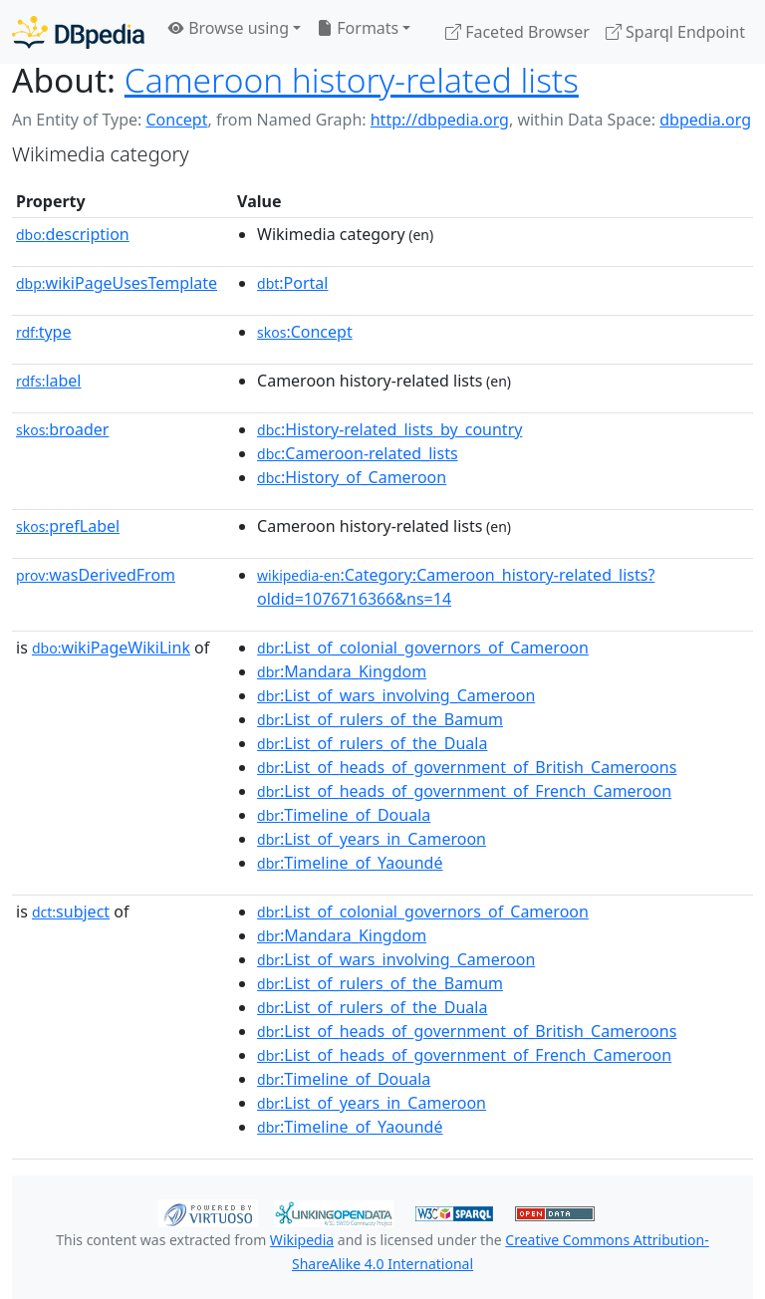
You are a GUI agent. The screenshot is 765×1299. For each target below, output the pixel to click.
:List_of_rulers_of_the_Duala (372, 743)
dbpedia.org (705, 119)
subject (71, 911)
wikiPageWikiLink (111, 647)
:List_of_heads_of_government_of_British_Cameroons (466, 767)
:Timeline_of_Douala (343, 815)
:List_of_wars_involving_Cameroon (396, 695)
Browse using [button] (228, 28)
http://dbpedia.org (440, 119)
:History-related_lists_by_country (389, 429)
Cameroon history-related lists (352, 80)
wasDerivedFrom (95, 575)
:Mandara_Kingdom (341, 671)
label (49, 380)
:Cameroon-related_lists (357, 453)
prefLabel (68, 526)
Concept (176, 119)
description (72, 234)
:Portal (292, 283)
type (44, 332)
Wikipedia (302, 1239)
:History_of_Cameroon (351, 477)
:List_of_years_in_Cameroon (371, 839)
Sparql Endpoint (675, 32)
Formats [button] (357, 28)
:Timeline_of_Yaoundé (349, 863)
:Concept (305, 332)
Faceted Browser (517, 32)
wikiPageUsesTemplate (116, 283)
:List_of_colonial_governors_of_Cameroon (423, 647)
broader (62, 429)
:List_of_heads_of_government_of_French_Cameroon (464, 791)
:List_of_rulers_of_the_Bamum (380, 719)
